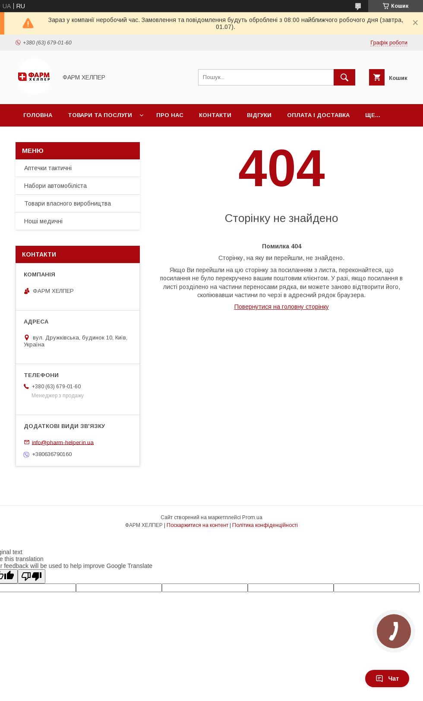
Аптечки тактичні (48, 168)
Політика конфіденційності (265, 525)
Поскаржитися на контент (197, 525)
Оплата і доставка (318, 115)
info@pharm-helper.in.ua (63, 442)
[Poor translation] (31, 576)
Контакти (215, 115)
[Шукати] (344, 77)
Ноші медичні (43, 221)
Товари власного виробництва (67, 203)
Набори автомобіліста (55, 185)
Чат (387, 678)
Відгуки (259, 115)
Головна (37, 115)
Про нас (169, 115)
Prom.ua (252, 517)
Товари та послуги (100, 115)
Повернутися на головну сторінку (281, 306)
